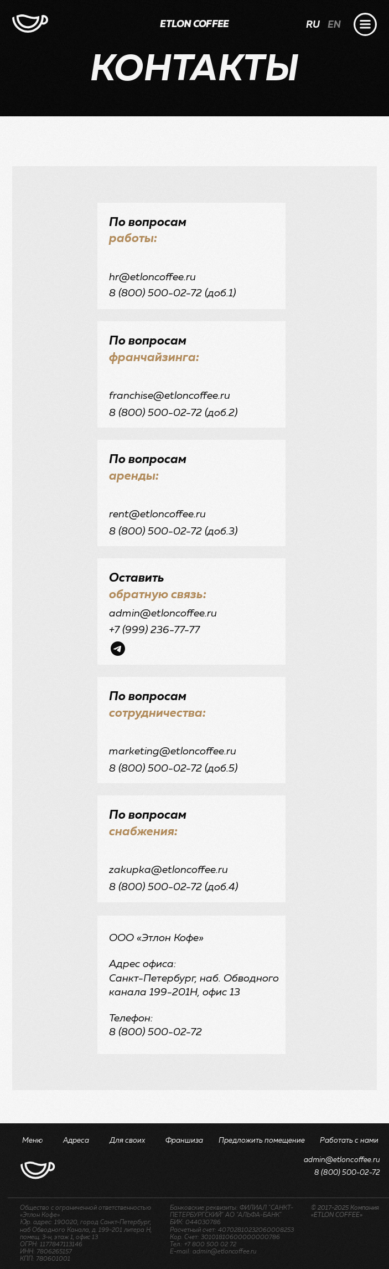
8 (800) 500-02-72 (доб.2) (173, 413)
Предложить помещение (262, 1140)
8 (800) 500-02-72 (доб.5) (173, 768)
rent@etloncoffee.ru (157, 514)
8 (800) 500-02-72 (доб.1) (172, 293)
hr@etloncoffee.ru (152, 277)
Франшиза (184, 1140)
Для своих (127, 1140)
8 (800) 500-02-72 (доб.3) (173, 531)
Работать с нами (349, 1140)
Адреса (76, 1140)
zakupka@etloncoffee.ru (168, 870)
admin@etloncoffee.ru (163, 613)
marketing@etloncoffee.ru (172, 751)
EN (334, 25)
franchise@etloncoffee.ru (169, 396)
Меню (32, 1140)
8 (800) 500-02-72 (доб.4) (173, 887)
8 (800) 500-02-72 (347, 1172)
